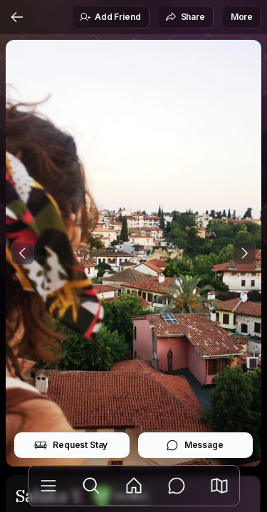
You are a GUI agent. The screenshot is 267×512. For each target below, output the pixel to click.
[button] (219, 485)
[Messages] (176, 485)
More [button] (242, 16)
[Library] (48, 485)
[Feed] (133, 485)
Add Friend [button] (109, 17)
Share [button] (185, 17)
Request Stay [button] (71, 445)
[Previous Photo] (22, 253)
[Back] (17, 17)
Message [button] (195, 445)
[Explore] (91, 485)
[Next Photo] (244, 253)
